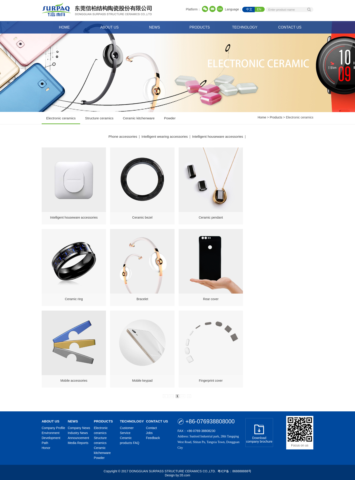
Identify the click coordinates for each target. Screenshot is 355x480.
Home (262, 117)
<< (171, 394)
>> (182, 394)
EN (259, 9)
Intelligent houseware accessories (217, 136)
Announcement (78, 436)
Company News (79, 426)
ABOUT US (109, 27)
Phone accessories (122, 136)
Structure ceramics (99, 120)
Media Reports (78, 441)
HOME (64, 27)
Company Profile (53, 426)
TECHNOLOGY (244, 27)
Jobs (149, 431)
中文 (249, 9)
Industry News (78, 431)
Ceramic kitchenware (138, 120)
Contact (151, 426)
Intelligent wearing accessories (165, 136)
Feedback (153, 436)
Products (276, 117)
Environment (51, 431)
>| (189, 394)
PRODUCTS (199, 27)
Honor (46, 446)
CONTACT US (290, 27)
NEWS (154, 27)
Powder (170, 120)
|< (165, 394)
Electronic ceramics (61, 120)
